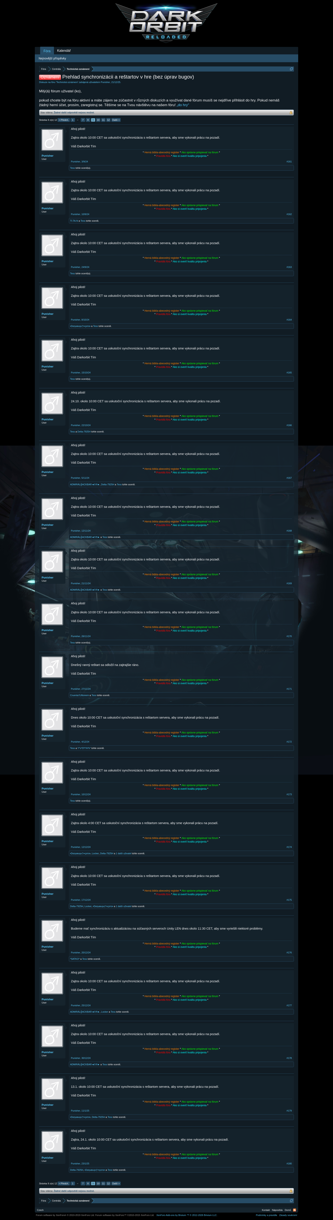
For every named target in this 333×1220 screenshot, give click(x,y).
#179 (289, 1110)
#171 (289, 689)
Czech (40, 1210)
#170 (289, 636)
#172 (289, 741)
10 (98, 120)
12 (108, 120)
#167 (289, 478)
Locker (95, 853)
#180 (289, 1163)
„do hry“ (183, 105)
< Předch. (64, 120)
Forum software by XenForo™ (124, 1215)
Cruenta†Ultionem (79, 695)
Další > (116, 120)
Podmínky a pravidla (266, 1215)
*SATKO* (75, 959)
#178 (289, 1058)
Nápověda (277, 1210)
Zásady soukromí (288, 1215)
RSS (294, 1210)
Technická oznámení (67, 82)
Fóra (47, 51)
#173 (289, 794)
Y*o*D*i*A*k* (84, 748)
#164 (289, 319)
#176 (289, 952)
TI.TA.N (74, 221)
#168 (289, 530)
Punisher (105, 82)
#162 (289, 214)
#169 (289, 583)
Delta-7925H (84, 431)
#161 (289, 161)
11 (103, 120)
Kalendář (64, 50)
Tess (72, 168)
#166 (289, 425)
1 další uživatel (123, 853)
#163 (289, 267)
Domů (288, 1210)
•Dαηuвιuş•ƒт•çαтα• (80, 326)
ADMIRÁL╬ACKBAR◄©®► (85, 484)
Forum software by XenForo (65, 1215)
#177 (289, 1005)
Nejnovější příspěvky (52, 58)
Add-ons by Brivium (186, 1215)
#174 (289, 847)
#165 (289, 372)
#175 (289, 900)
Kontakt (266, 1210)
